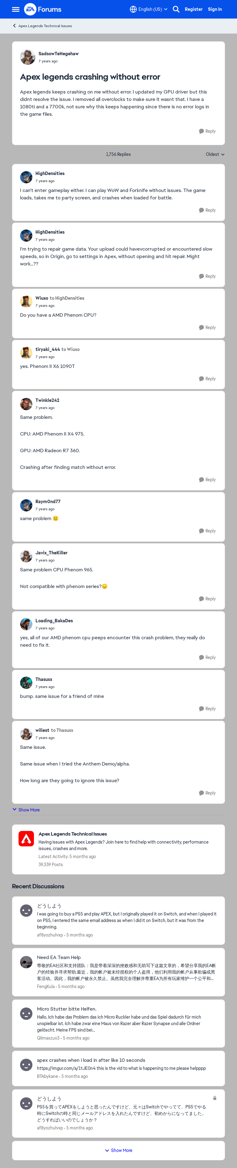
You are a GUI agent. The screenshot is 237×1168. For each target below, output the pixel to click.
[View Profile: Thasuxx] (26, 683)
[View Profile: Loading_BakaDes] (26, 624)
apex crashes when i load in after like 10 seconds (91, 1060)
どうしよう (49, 906)
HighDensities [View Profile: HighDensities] (49, 173)
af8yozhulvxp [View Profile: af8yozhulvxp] (50, 935)
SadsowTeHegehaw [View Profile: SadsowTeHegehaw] (59, 53)
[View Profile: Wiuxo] (26, 301)
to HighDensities (67, 298)
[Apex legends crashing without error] (49, 181)
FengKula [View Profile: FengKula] (46, 986)
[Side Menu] (16, 9)
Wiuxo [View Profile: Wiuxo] (41, 298)
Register (194, 9)
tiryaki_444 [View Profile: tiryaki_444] (47, 349)
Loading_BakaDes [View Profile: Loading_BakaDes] (54, 621)
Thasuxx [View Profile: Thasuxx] (43, 679)
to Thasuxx (62, 730)
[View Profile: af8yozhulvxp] (26, 910)
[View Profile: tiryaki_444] (26, 353)
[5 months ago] (78, 935)
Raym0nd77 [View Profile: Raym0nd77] (47, 501)
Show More (26, 810)
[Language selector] (148, 9)
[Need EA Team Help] (127, 972)
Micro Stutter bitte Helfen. (66, 1009)
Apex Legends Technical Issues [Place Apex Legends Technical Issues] (42, 25)
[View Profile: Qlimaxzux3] (26, 1013)
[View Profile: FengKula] (26, 962)
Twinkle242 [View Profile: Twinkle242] (47, 400)
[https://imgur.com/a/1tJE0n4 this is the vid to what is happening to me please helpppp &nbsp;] (127, 1068)
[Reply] (207, 131)
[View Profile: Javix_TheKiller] (26, 556)
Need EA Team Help (59, 957)
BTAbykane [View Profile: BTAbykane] (47, 1076)
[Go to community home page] (43, 9)
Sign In (215, 9)
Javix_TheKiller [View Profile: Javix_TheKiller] (51, 553)
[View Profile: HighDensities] (26, 177)
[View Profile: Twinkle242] (26, 404)
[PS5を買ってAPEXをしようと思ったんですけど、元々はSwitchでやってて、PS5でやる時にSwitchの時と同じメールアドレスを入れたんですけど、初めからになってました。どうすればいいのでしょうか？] (123, 1113)
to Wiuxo (70, 349)
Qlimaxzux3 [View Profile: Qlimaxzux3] (48, 1038)
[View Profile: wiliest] (26, 734)
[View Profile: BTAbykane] (26, 1065)
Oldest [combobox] (215, 155)
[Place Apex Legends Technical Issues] (128, 834)
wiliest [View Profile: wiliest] (42, 730)
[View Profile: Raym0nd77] (26, 505)
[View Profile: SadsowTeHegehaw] (27, 57)
